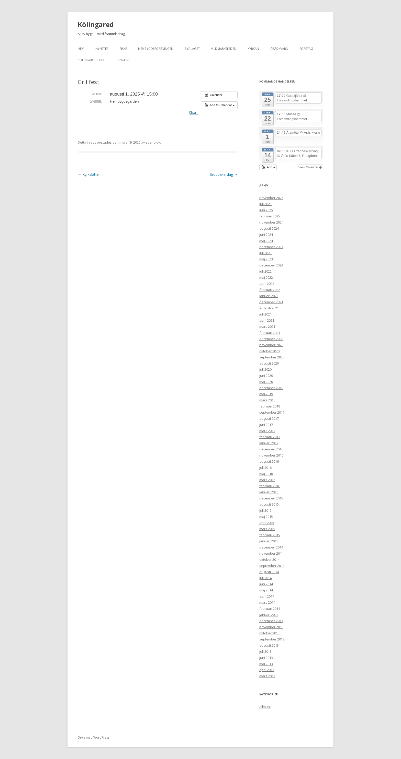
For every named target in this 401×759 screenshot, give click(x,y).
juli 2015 (265, 510)
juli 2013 (265, 651)
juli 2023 (265, 253)
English (124, 60)
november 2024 (271, 222)
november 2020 (271, 345)
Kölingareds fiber (92, 60)
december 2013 (271, 620)
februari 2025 (269, 216)
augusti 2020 (269, 363)
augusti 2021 (269, 308)
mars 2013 (267, 676)
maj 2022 (266, 277)
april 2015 (266, 522)
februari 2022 (269, 289)
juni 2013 (266, 657)
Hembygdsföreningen (155, 48)
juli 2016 (265, 467)
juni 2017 (266, 424)
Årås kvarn (279, 48)
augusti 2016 (269, 461)
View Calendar (310, 167)
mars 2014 (267, 602)
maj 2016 (266, 473)
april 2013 (266, 670)
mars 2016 (267, 479)
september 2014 (271, 565)
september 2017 (271, 412)
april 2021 (266, 320)
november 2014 (271, 553)
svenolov (153, 142)
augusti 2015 (269, 504)
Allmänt (265, 706)
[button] (219, 105)
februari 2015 (269, 535)
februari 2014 (269, 608)
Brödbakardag (223, 174)
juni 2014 (266, 584)
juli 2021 (265, 314)
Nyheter (101, 48)
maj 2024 (266, 240)
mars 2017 (267, 430)
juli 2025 (265, 204)
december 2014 (271, 547)
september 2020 (271, 357)
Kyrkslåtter (89, 174)
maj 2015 (266, 516)
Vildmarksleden (223, 48)
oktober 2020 (269, 351)
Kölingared (96, 24)
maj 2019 (266, 394)
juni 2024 (266, 234)
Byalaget (192, 48)
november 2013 (271, 627)
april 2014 (266, 596)
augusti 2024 (269, 228)
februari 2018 (269, 406)
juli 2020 (265, 369)
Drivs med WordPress (93, 737)
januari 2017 (268, 443)
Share (193, 112)
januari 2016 (268, 492)
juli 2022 (265, 271)
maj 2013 (266, 663)
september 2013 (271, 639)
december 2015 (271, 498)
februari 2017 (269, 437)
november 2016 (271, 455)
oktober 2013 (269, 633)
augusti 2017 (269, 418)
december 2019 (271, 388)
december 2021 (271, 302)
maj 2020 (266, 381)
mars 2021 (267, 326)
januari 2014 (268, 614)
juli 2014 (265, 578)
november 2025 (271, 197)
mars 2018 (267, 400)
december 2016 (271, 449)
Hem (81, 48)
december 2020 (271, 338)
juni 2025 (266, 210)
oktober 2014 (269, 559)
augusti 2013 (269, 645)
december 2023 (271, 246)
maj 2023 (266, 259)
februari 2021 (269, 332)
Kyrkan (253, 48)
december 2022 (271, 265)
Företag (306, 48)
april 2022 (266, 283)
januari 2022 (268, 296)
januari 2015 (268, 541)
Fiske (123, 48)
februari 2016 (269, 486)
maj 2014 (266, 590)
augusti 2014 (269, 571)
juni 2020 (266, 375)
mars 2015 (267, 529)
